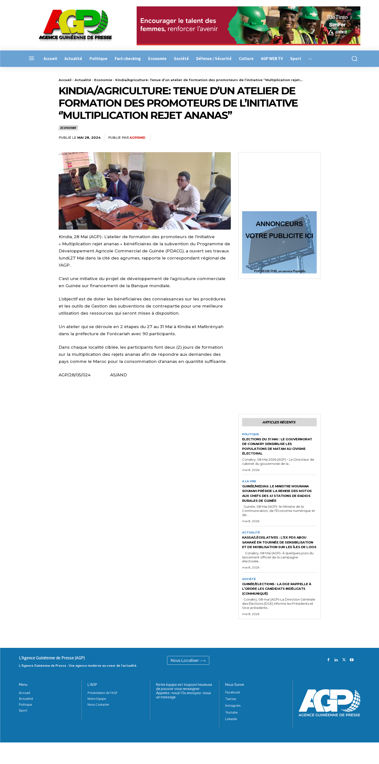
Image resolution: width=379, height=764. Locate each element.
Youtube (231, 734)
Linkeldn (231, 740)
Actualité (83, 80)
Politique (251, 435)
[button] (351, 58)
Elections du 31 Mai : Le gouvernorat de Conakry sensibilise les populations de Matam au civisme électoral (278, 447)
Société (249, 595)
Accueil (65, 80)
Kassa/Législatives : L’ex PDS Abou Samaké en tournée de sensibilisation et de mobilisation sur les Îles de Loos (275, 554)
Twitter (230, 721)
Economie (103, 80)
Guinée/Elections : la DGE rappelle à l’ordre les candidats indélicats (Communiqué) (272, 607)
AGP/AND (137, 137)
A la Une (249, 483)
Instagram (233, 727)
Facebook (232, 714)
